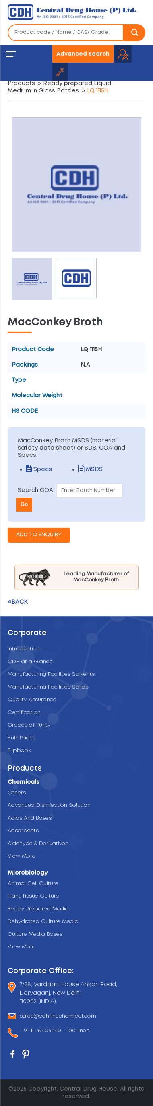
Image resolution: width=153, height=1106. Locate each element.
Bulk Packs (21, 738)
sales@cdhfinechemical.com (58, 1016)
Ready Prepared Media (38, 909)
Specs (39, 469)
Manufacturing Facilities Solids (48, 687)
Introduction (24, 649)
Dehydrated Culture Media (43, 921)
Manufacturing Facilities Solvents (51, 674)
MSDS (90, 469)
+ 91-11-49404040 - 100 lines (54, 1031)
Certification (24, 712)
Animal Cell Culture (33, 883)
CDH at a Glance (30, 661)
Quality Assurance (32, 699)
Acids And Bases (30, 818)
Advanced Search (83, 54)
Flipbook (19, 750)
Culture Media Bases (35, 934)
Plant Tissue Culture (33, 896)
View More (21, 856)
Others (17, 793)
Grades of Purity (29, 725)
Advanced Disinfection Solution (49, 805)
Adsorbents (23, 830)
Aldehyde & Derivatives (38, 843)
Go (24, 504)
